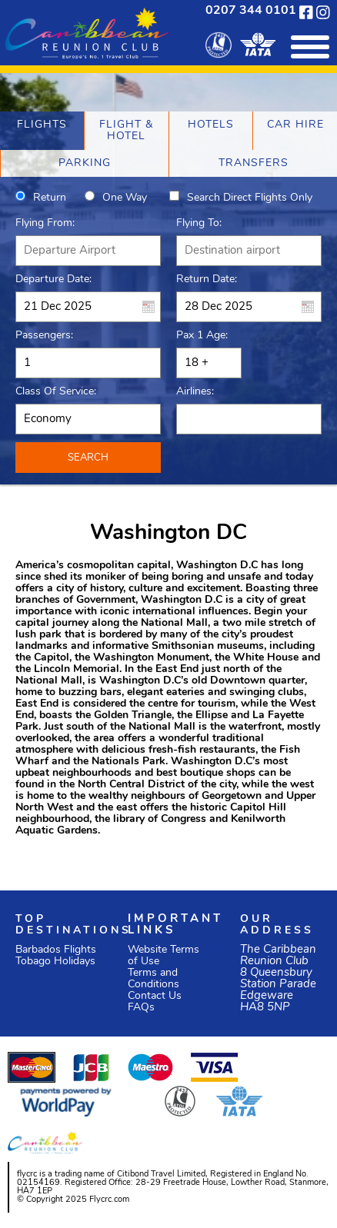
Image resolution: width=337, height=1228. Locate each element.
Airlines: (195, 392)
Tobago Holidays (55, 961)
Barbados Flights (55, 950)
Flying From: (45, 223)
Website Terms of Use (163, 955)
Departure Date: (53, 279)
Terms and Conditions (153, 978)
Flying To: (199, 223)
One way (124, 198)
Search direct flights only (249, 198)
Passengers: (44, 335)
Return (49, 198)
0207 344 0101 (250, 11)
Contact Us (155, 996)
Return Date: (206, 279)
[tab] (42, 130)
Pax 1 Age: (202, 335)
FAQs (141, 1007)
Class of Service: (55, 392)
